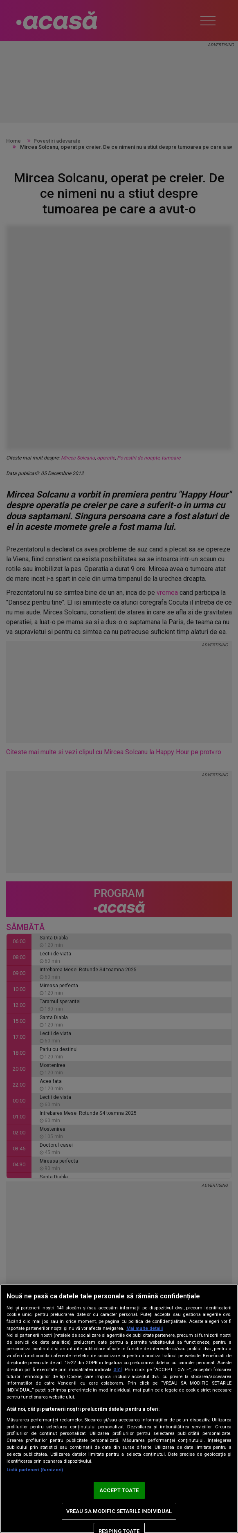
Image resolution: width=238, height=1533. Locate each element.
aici (118, 1369)
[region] (119, 1408)
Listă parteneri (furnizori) (35, 1469)
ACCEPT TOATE (119, 1490)
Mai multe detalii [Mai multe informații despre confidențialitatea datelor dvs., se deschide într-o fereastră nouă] (144, 1328)
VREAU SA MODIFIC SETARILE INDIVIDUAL (119, 1511)
